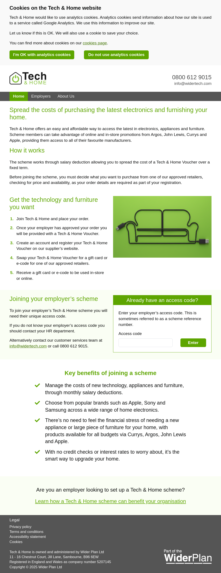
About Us (66, 96)
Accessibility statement (27, 537)
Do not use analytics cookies (116, 54)
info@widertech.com (28, 346)
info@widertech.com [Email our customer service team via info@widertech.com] (193, 83)
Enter (193, 342)
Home (20, 95)
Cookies (15, 542)
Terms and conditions (26, 532)
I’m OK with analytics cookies (42, 54)
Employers (41, 96)
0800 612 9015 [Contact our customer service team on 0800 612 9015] (192, 77)
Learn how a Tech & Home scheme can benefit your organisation (110, 501)
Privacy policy (20, 527)
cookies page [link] (95, 43)
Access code (130, 333)
